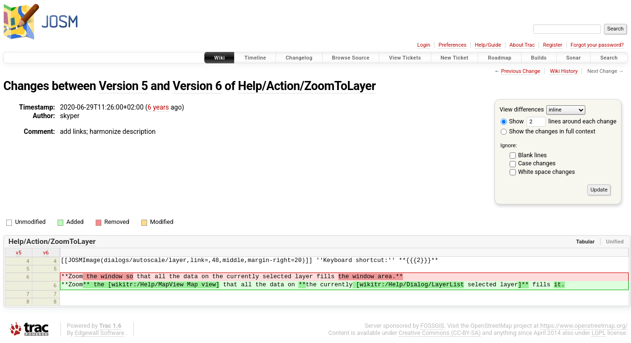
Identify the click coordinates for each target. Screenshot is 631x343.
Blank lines (532, 155)
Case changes (537, 163)
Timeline (255, 58)
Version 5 (123, 86)
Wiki (219, 58)
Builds (539, 58)
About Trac (522, 45)
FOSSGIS (432, 325)
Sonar (573, 58)
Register (552, 45)
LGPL (599, 332)
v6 (46, 252)
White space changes (546, 171)
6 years (158, 107)
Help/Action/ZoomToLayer (306, 86)
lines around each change (571, 121)
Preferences (452, 45)
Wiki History (564, 71)
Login (423, 45)
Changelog (299, 58)
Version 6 (197, 86)
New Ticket (455, 58)
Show (512, 121)
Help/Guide (488, 45)
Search (609, 58)
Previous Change (520, 71)
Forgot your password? (597, 45)
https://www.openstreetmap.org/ (584, 325)
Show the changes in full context (548, 131)
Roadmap (500, 58)
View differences (522, 109)
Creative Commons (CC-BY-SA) (440, 332)
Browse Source (351, 58)
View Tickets (405, 58)
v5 (18, 252)
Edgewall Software (99, 332)
